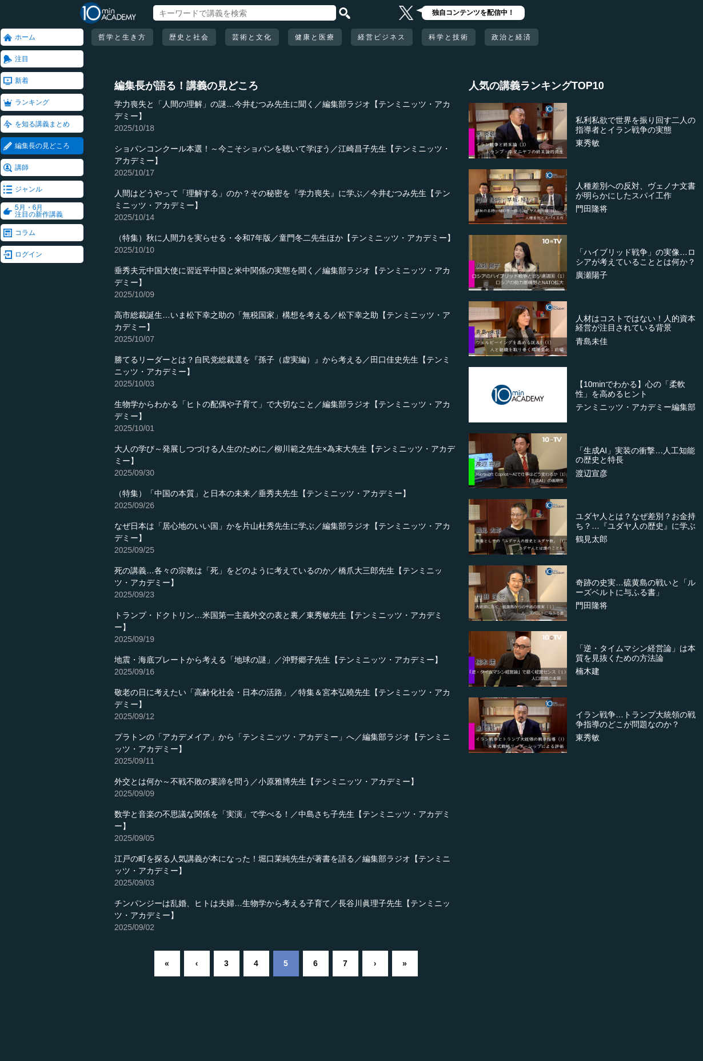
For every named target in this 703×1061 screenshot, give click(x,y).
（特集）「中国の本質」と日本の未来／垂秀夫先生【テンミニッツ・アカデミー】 (262, 493)
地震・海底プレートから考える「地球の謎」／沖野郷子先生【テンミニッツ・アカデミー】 (278, 659)
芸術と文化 (252, 37)
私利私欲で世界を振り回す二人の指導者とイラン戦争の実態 (636, 124)
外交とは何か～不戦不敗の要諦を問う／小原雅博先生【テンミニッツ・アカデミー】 (266, 781)
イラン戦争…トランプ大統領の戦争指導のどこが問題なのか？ (636, 719)
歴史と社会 (189, 37)
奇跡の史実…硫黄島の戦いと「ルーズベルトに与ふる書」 (636, 587)
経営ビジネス (382, 37)
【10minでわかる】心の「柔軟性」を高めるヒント (630, 389)
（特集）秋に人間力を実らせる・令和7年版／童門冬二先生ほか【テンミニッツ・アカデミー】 (284, 237)
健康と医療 (315, 37)
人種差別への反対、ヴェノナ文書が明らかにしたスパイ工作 (636, 190)
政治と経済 (512, 37)
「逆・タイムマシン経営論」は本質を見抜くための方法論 (636, 653)
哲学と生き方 (122, 37)
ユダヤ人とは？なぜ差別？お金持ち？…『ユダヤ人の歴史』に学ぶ (636, 521)
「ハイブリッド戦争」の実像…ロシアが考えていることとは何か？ (636, 257)
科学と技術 (449, 37)
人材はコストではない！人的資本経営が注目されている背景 (636, 323)
